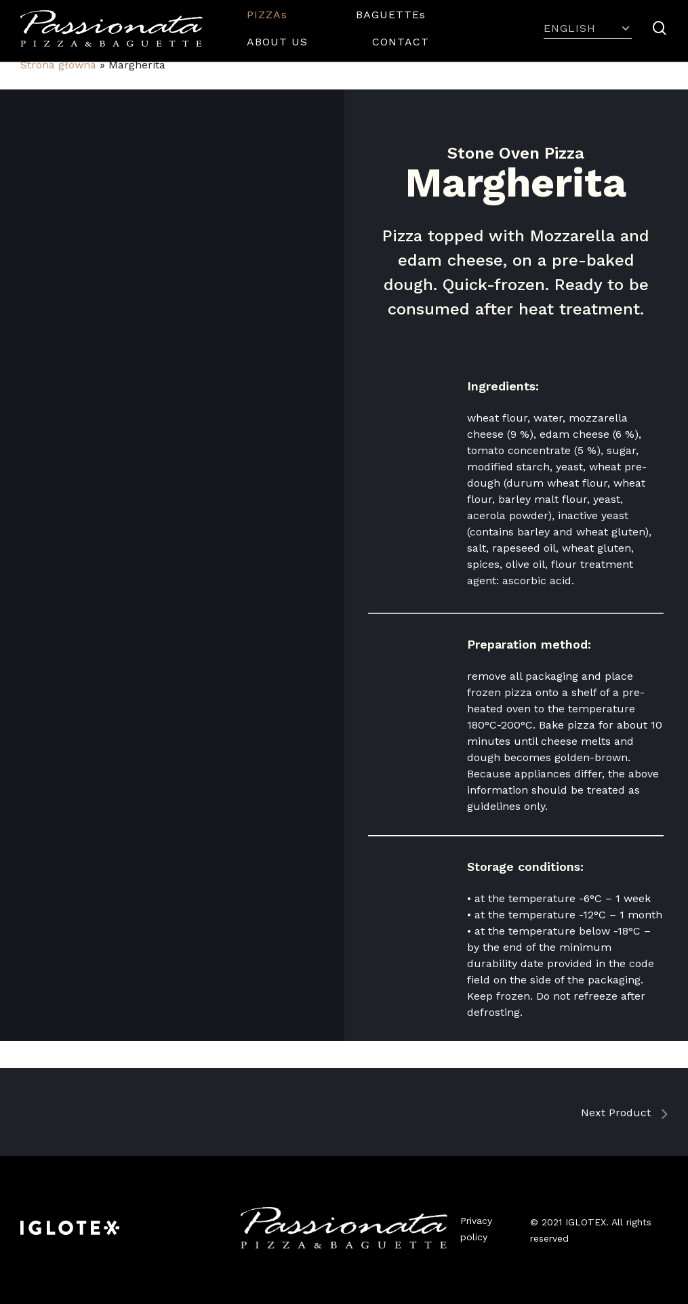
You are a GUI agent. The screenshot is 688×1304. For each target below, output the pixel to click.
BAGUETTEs (393, 14)
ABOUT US (277, 41)
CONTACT (400, 41)
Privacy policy (476, 1228)
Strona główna (58, 64)
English (588, 28)
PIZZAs (269, 14)
